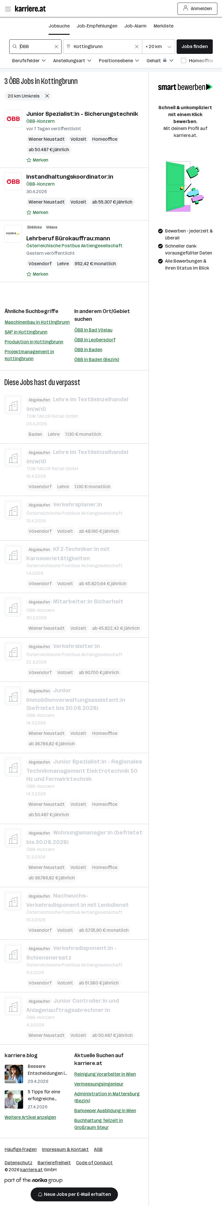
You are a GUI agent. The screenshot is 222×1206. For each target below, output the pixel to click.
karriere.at (88, 1063)
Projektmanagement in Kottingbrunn (29, 355)
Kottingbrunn (59, 81)
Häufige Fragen (21, 1149)
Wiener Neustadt (47, 139)
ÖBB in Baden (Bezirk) (96, 359)
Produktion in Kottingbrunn (34, 342)
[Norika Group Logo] (33, 1181)
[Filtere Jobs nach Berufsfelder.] (32, 61)
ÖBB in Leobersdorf (94, 340)
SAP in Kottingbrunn (26, 332)
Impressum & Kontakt (65, 1149)
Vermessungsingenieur (98, 1084)
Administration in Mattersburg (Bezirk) (107, 1097)
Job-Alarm (135, 26)
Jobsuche (59, 26)
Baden (35, 434)
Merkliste (163, 26)
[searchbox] (35, 46)
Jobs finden (195, 46)
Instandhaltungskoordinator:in (69, 176)
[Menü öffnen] (7, 8)
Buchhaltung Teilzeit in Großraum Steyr (98, 1124)
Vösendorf (40, 263)
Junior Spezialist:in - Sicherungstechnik (82, 113)
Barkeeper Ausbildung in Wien (105, 1110)
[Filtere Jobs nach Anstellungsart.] (76, 61)
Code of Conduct (94, 1162)
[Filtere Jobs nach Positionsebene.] (123, 61)
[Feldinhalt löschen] (56, 46)
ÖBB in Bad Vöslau (93, 330)
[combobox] (35, 46)
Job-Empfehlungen (97, 26)
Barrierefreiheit (54, 1162)
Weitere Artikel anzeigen (30, 1117)
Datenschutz (18, 1162)
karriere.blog (21, 1055)
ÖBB (14, 81)
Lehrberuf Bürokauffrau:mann (68, 238)
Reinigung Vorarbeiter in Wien (105, 1074)
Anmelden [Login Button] (197, 8)
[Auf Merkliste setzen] (37, 160)
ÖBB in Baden (88, 349)
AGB (98, 1149)
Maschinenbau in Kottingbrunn (37, 322)
